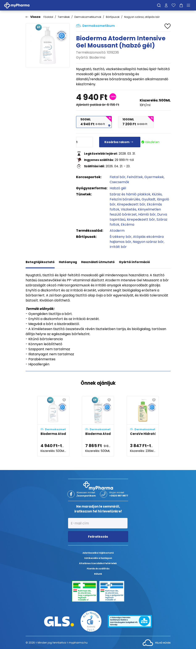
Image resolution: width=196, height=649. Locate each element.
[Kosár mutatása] (181, 5)
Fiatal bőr (117, 177)
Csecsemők (119, 182)
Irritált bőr (118, 246)
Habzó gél (118, 188)
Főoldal (48, 17)
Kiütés (157, 194)
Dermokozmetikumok (87, 17)
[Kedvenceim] (173, 5)
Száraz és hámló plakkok (130, 194)
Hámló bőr (147, 214)
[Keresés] (159, 5)
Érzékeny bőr (121, 236)
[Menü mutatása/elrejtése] (190, 5)
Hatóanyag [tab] (68, 262)
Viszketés (128, 209)
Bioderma (97, 57)
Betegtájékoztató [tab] (40, 262)
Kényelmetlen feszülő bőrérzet (135, 212)
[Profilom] (166, 5)
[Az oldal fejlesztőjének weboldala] (157, 642)
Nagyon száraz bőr (148, 241)
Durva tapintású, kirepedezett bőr (138, 217)
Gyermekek (154, 177)
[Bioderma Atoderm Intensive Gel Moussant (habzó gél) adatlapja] (53, 426)
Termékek (64, 17)
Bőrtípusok (113, 17)
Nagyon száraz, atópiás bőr (142, 17)
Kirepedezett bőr (131, 204)
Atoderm (117, 230)
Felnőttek (135, 177)
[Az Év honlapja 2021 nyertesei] (90, 621)
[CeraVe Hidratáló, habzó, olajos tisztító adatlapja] (143, 426)
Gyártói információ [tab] (134, 262)
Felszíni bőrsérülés (125, 199)
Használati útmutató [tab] (98, 262)
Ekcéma (127, 224)
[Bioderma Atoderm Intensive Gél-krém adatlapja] (98, 426)
